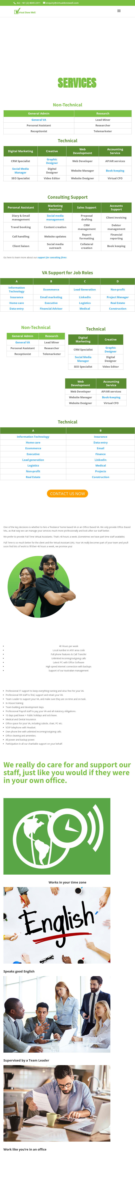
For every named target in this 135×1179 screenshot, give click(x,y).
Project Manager (118, 297)
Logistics (85, 303)
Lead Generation (85, 289)
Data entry (17, 308)
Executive (51, 303)
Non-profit (118, 289)
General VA (39, 120)
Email (100, 448)
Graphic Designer (52, 161)
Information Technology (16, 289)
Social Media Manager (20, 170)
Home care (16, 303)
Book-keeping (115, 170)
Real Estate (118, 303)
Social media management (55, 217)
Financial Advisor (51, 308)
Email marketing (51, 297)
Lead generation (33, 460)
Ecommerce (51, 289)
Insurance (16, 297)
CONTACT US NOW (67, 493)
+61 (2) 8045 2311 (31, 2)
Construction (117, 308)
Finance (100, 454)
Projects (100, 471)
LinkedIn (85, 297)
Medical (85, 308)
